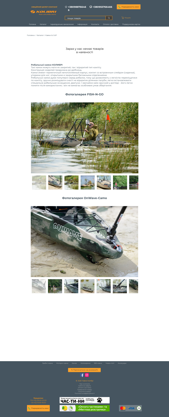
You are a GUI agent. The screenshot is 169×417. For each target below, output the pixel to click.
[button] (128, 6)
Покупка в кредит (84, 391)
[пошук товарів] (84, 18)
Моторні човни (62, 363)
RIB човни (98, 363)
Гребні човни (49, 363)
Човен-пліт (110, 363)
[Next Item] (134, 138)
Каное (74, 363)
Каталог (40, 35)
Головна (31, 35)
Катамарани (85, 363)
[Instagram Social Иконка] (87, 375)
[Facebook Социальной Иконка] (82, 375)
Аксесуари (122, 363)
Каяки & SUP (51, 35)
